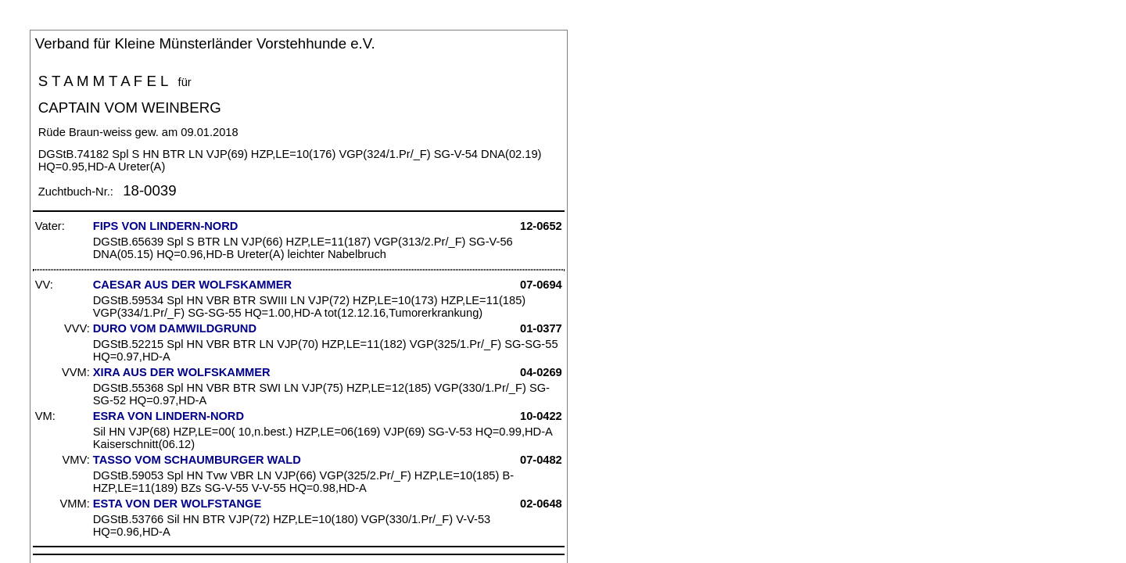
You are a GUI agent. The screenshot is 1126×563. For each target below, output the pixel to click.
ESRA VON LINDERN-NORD (168, 416)
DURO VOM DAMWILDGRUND (174, 328)
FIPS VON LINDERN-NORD (165, 226)
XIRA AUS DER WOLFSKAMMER (182, 372)
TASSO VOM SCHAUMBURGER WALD (197, 460)
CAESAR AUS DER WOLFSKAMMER (192, 284)
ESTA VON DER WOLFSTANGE (177, 503)
